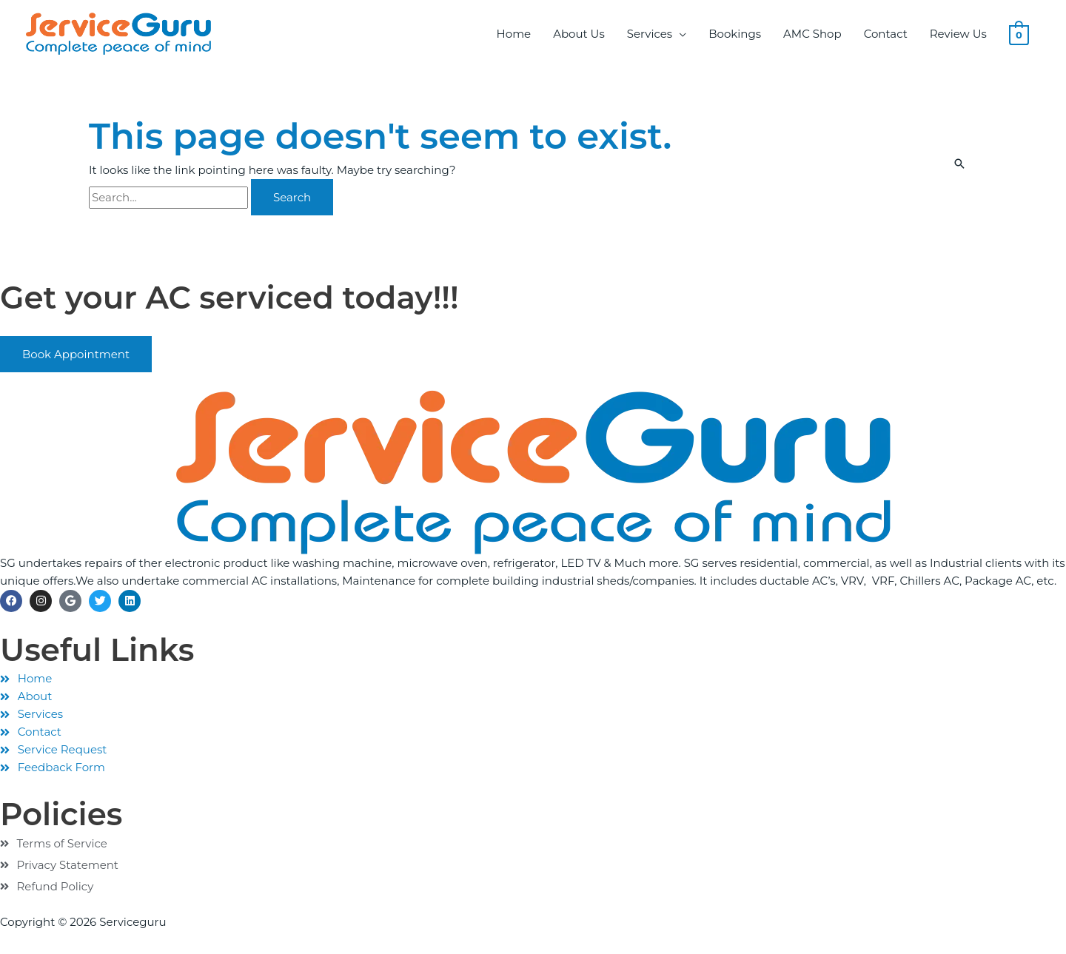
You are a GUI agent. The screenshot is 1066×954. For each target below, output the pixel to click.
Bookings (734, 34)
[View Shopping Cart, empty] (1019, 34)
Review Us (958, 34)
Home (514, 34)
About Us (579, 34)
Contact (886, 34)
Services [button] (649, 34)
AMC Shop (812, 34)
